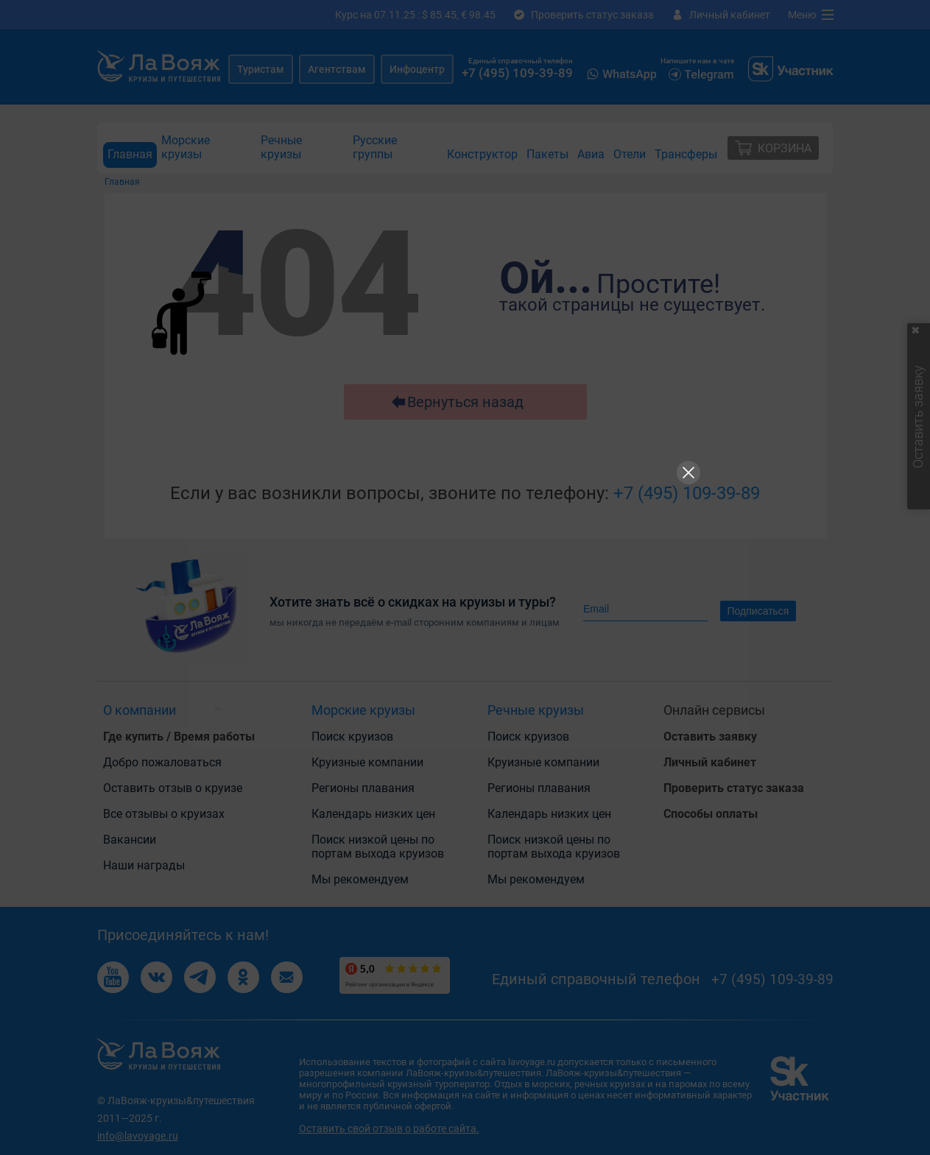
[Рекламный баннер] (465, 577)
